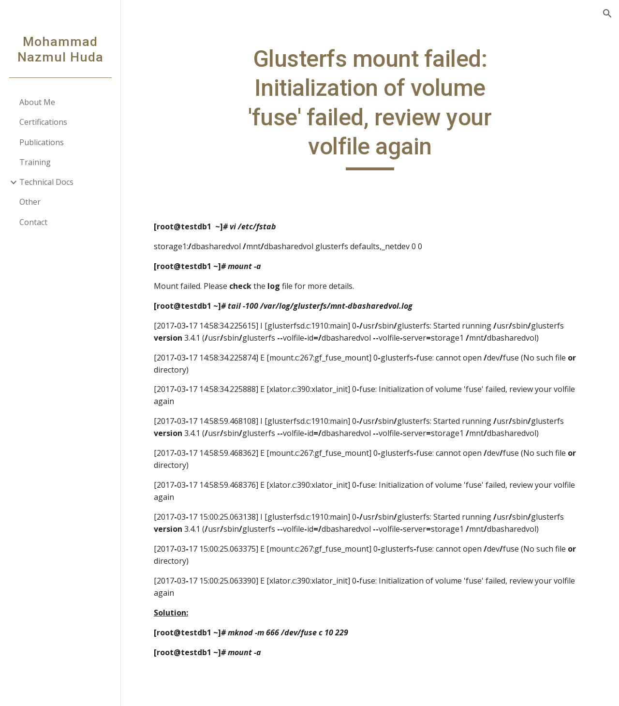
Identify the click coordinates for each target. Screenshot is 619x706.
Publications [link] (41, 142)
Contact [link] (33, 222)
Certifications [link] (43, 122)
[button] (607, 13)
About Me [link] (37, 102)
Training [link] (35, 162)
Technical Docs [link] (46, 182)
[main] (370, 107)
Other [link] (30, 201)
